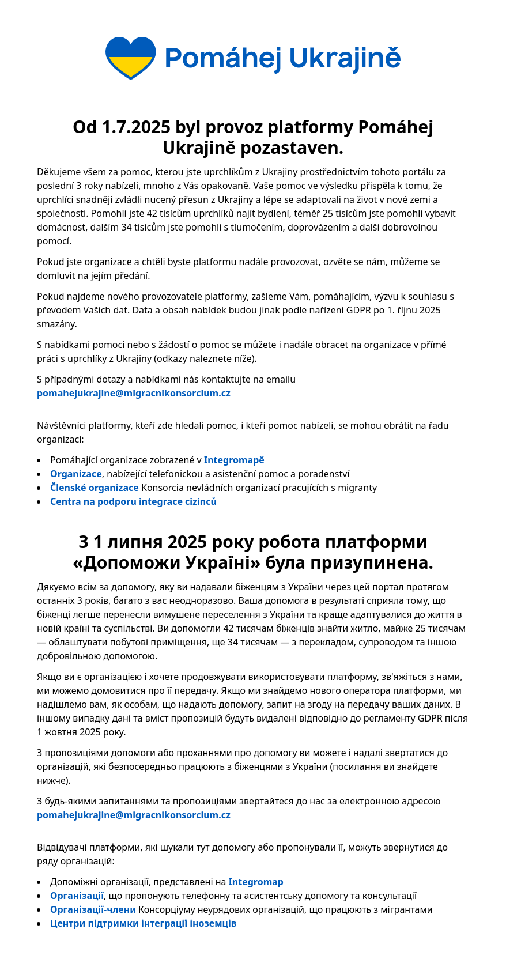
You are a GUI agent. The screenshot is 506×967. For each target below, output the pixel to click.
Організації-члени (93, 909)
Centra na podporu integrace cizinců (133, 501)
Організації (77, 895)
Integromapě (234, 460)
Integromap (256, 881)
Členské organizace (94, 487)
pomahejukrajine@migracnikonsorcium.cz (134, 393)
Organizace (76, 473)
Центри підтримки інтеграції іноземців (143, 923)
